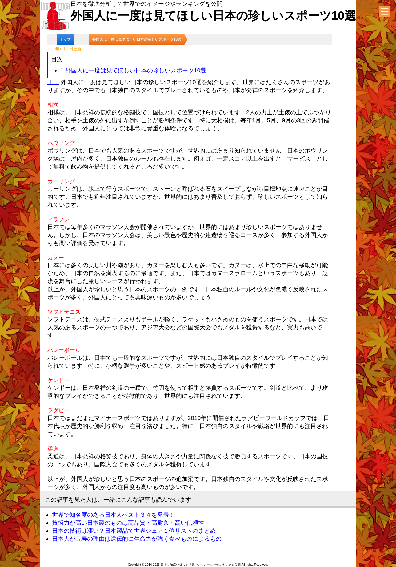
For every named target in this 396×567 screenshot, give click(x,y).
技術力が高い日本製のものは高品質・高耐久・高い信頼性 (128, 523)
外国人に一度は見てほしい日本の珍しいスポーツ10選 (135, 70)
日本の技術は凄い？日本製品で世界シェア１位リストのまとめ (134, 531)
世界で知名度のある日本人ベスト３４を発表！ (113, 515)
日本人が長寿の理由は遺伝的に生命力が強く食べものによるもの (137, 539)
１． (53, 82)
